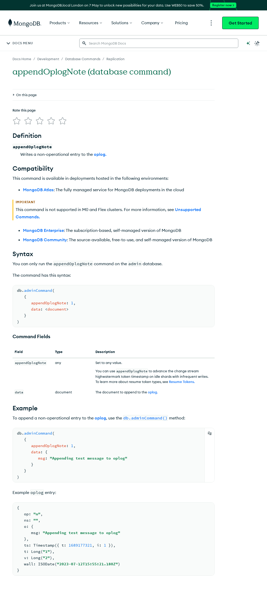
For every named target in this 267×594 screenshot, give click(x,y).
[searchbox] (158, 43)
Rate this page (24, 110)
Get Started (240, 23)
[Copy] (209, 433)
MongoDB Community (45, 239)
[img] (17, 121)
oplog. (100, 154)
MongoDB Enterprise (43, 230)
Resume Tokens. (182, 382)
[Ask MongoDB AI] (248, 43)
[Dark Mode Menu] (257, 43)
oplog (100, 417)
